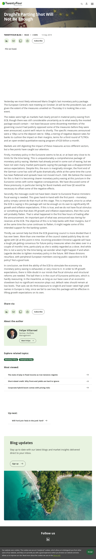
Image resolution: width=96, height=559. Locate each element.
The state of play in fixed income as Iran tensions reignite (33, 375)
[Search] (81, 4)
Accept (90, 552)
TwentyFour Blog (12, 35)
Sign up (15, 463)
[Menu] (92, 4)
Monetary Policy (11, 359)
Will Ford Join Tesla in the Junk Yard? (28, 420)
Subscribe (38, 41)
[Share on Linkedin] (6, 40)
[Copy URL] (20, 40)
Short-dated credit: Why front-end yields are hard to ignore (33, 381)
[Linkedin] (48, 539)
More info (56, 555)
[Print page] (27, 40)
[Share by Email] (13, 40)
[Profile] (86, 4)
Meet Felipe (25, 341)
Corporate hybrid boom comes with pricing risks (29, 388)
